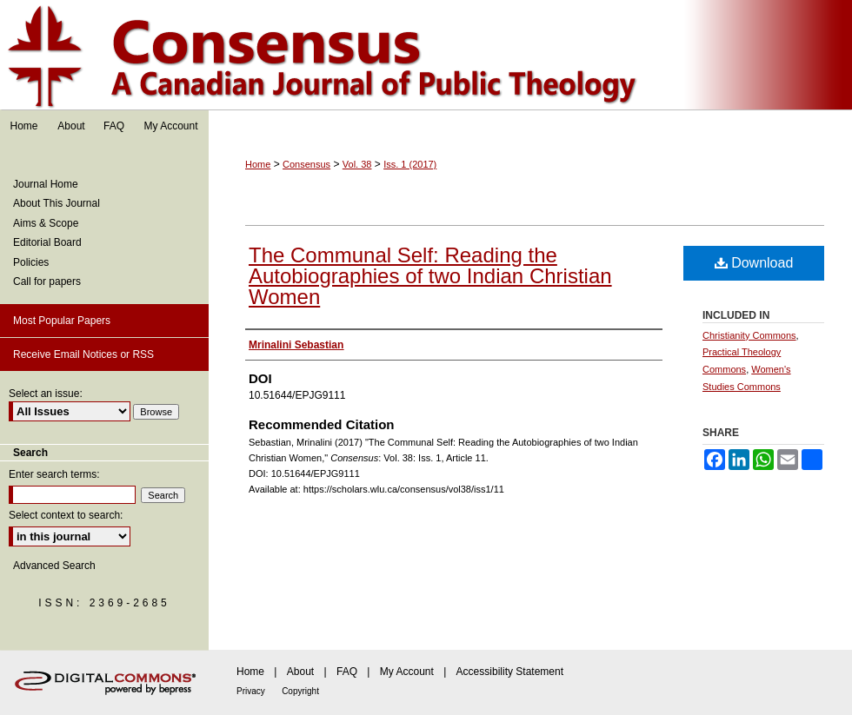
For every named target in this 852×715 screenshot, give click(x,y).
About (300, 671)
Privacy (250, 691)
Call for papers (47, 281)
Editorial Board (47, 242)
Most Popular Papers (61, 320)
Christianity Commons (749, 335)
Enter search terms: (54, 474)
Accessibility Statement (509, 671)
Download (754, 262)
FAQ (346, 671)
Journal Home (45, 184)
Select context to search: (66, 515)
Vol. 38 (357, 164)
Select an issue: (46, 393)
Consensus (426, 55)
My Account (407, 671)
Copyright (300, 691)
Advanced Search (54, 565)
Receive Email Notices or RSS (83, 354)
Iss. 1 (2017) (409, 164)
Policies (31, 262)
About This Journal (56, 203)
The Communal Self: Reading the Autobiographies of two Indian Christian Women (430, 275)
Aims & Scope (45, 223)
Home (257, 164)
